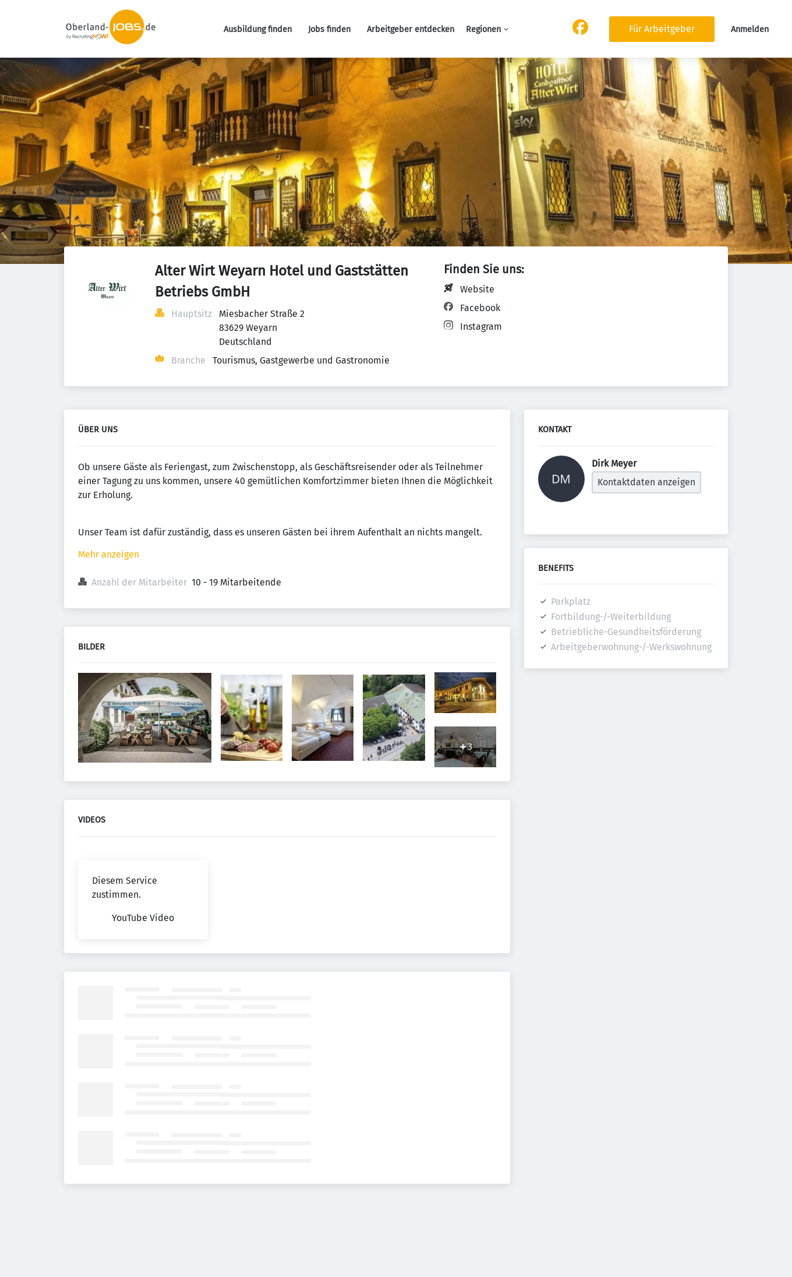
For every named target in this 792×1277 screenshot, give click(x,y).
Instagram (481, 326)
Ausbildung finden (258, 29)
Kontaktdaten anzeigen (646, 482)
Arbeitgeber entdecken (410, 29)
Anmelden (750, 29)
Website (477, 289)
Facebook (480, 307)
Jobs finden (329, 29)
